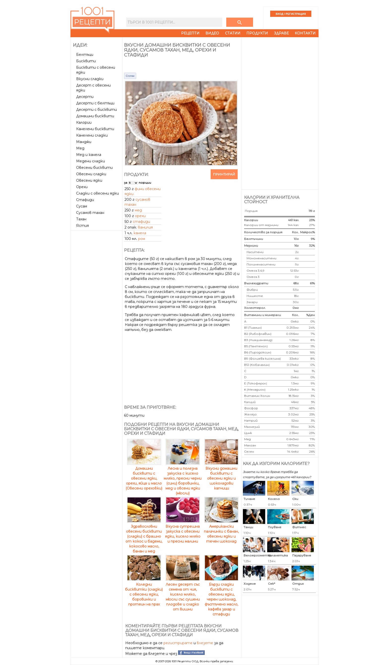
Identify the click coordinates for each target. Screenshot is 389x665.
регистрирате (178, 643)
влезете (205, 643)
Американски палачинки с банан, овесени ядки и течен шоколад (221, 531)
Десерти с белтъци (95, 103)
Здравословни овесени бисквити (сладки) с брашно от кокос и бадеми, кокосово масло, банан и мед (144, 536)
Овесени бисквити (94, 167)
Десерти (85, 96)
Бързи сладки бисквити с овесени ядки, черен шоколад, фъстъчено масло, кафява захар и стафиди (221, 596)
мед (138, 210)
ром (141, 238)
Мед (80, 148)
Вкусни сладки (89, 79)
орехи (140, 216)
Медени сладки (90, 161)
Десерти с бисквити (96, 109)
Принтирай (224, 174)
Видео (212, 33)
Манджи (83, 142)
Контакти (305, 33)
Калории (84, 122)
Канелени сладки (92, 135)
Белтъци (84, 54)
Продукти (257, 33)
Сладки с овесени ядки (97, 193)
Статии (232, 33)
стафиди (141, 221)
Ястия (82, 225)
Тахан (81, 219)
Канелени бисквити (95, 129)
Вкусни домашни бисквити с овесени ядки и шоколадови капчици (221, 476)
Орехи (82, 187)
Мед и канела (88, 154)
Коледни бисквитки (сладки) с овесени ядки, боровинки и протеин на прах (144, 592)
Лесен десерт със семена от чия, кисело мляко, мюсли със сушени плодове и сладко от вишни (183, 594)
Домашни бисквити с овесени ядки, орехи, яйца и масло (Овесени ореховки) (144, 476)
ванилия (145, 227)
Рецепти (190, 33)
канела (139, 233)
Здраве (281, 33)
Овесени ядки (89, 180)
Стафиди (85, 200)
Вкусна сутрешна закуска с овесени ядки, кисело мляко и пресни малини (182, 531)
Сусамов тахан (90, 212)
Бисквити (86, 61)
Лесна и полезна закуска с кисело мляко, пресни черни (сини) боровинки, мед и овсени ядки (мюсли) (182, 478)
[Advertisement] (97, 306)
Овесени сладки (91, 174)
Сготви (130, 75)
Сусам (81, 206)
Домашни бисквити (95, 116)
